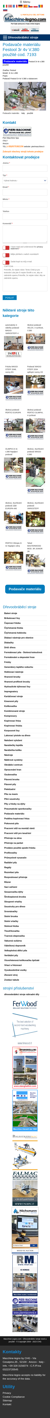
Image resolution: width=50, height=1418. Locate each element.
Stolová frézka (11, 926)
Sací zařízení (10, 887)
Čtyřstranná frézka (13, 628)
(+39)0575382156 (15, 146)
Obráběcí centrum (13, 765)
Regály (7, 867)
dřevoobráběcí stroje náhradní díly (21, 994)
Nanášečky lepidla (13, 745)
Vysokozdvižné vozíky (15, 970)
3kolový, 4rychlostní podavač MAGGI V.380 (35, 451)
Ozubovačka (10, 774)
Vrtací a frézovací (13, 965)
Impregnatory (11, 691)
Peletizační (9, 789)
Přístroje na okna (13, 838)
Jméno (6, 163)
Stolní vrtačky (11, 921)
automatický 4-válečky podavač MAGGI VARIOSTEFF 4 (12, 329)
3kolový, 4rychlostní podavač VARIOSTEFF (35, 506)
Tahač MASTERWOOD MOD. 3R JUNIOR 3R (34, 547)
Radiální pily (10, 862)
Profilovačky (10, 853)
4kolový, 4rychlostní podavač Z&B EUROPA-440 (13, 506)
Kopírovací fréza (12, 721)
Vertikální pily (11, 955)
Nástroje (8, 755)
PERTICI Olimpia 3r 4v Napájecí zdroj (13, 544)
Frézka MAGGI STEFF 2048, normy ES (11, 369)
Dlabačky (9, 642)
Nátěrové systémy (13, 760)
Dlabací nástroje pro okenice (18, 638)
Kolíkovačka (10, 706)
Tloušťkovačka (11, 931)
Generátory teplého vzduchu (18, 667)
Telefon (6, 211)
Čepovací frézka (12, 623)
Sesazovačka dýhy (13, 892)
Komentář (8, 223)
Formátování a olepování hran (19, 657)
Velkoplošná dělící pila (15, 950)
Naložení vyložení (13, 740)
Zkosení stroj (11, 975)
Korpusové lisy (12, 730)
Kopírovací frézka (13, 726)
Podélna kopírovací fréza (16, 818)
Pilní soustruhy (12, 799)
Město (6, 199)
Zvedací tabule (11, 980)
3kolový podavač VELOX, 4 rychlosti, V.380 (35, 328)
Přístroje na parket (13, 843)
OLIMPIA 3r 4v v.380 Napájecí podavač (11, 451)
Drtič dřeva (9, 647)
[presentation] (24, 285)
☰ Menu (25, 2)
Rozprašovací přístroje (15, 877)
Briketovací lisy (12, 618)
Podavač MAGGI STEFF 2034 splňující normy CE (35, 369)
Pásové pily (10, 784)
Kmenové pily (11, 701)
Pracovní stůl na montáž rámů (19, 828)
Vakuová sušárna (13, 941)
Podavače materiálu (15, 61)
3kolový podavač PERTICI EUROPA (13, 411)
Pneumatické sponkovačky (18, 809)
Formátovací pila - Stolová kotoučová (23, 652)
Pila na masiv (11, 794)
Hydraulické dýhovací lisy (17, 686)
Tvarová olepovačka (14, 936)
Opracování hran (12, 770)
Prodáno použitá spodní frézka (19, 848)
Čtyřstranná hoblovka (15, 633)
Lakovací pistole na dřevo (17, 735)
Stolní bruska (11, 916)
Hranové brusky (12, 677)
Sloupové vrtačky (13, 902)
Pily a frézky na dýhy (14, 804)
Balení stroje (10, 613)
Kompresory (10, 716)
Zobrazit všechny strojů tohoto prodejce (23, 151)
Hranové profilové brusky (17, 682)
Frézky (7, 662)
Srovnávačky (10, 911)
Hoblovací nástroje (13, 672)
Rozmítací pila (11, 872)
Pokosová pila (11, 823)
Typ (5, 175)
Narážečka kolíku (13, 750)
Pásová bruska (11, 779)
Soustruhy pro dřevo (14, 906)
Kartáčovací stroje (13, 696)
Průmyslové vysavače (15, 858)
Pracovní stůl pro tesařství (17, 833)
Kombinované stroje (14, 711)
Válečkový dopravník (14, 946)
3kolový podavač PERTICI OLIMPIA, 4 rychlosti (35, 412)
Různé (7, 882)
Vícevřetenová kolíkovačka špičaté (21, 960)
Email (6, 187)
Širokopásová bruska (15, 897)
